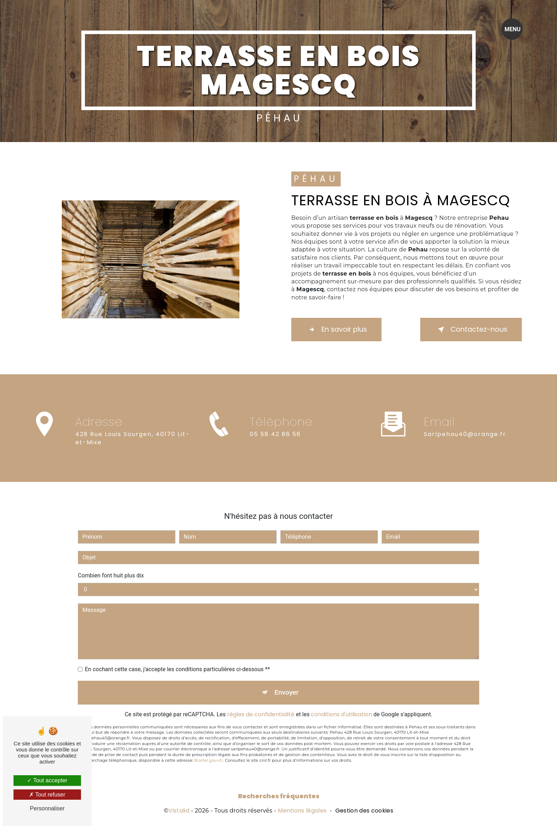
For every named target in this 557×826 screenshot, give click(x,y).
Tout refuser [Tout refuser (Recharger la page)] (47, 795)
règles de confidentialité (260, 679)
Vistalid (178, 811)
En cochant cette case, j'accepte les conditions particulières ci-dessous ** (177, 634)
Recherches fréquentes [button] (278, 796)
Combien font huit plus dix (111, 540)
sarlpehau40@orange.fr (465, 399)
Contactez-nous (471, 330)
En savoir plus (336, 330)
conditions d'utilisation (341, 679)
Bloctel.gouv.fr (208, 725)
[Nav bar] (512, 29)
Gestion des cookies (364, 811)
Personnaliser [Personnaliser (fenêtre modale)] (47, 808)
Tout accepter (47, 780)
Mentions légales (302, 811)
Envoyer (287, 657)
